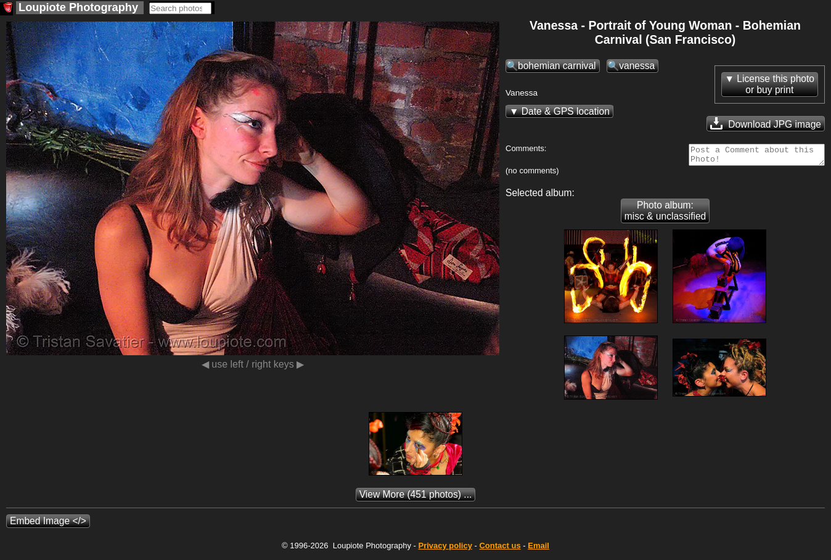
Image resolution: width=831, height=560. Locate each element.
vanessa (637, 65)
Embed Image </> (48, 524)
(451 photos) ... (415, 498)
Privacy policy (445, 549)
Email (538, 549)
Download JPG (765, 123)
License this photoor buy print (775, 84)
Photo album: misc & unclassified (665, 214)
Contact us (499, 549)
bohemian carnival (557, 65)
